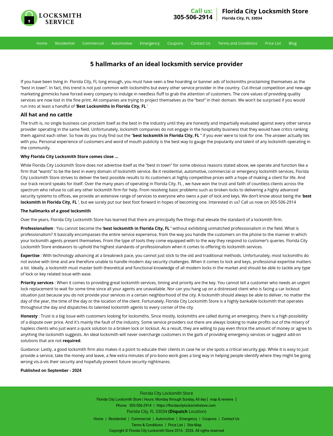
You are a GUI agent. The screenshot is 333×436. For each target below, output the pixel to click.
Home (41, 43)
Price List (273, 43)
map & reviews (222, 399)
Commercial (93, 43)
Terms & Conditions (147, 425)
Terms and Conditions (237, 43)
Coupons (175, 43)
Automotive (121, 43)
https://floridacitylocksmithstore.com (186, 405)
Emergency (149, 43)
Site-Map (194, 425)
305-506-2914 (193, 17)
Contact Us (200, 43)
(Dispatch (178, 411)
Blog (293, 43)
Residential (65, 43)
